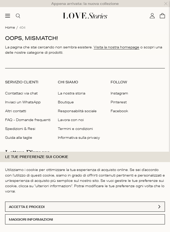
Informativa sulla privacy (79, 130)
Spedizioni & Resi (20, 121)
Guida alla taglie (18, 130)
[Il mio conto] (152, 8)
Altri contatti (15, 103)
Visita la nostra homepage (116, 39)
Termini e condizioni (75, 121)
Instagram (119, 85)
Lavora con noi (71, 112)
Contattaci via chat (21, 85)
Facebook (119, 103)
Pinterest (119, 94)
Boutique (66, 94)
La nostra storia (71, 85)
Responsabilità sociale (77, 103)
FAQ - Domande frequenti (27, 112)
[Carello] (162, 8)
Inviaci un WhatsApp (23, 94)
